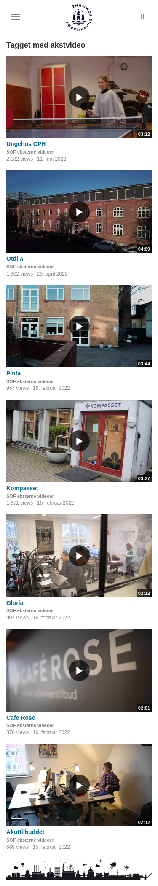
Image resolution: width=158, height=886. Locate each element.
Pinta (13, 373)
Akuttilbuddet (25, 832)
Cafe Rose (20, 717)
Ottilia (14, 258)
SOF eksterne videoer (30, 151)
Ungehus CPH (26, 143)
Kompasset (22, 488)
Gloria (14, 603)
